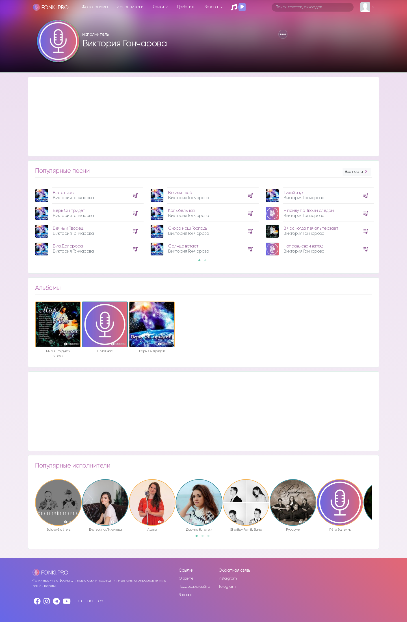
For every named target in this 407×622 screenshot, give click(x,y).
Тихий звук (293, 193)
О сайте (186, 578)
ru (80, 601)
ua (89, 601)
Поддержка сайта (194, 587)
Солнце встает (183, 246)
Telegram (226, 587)
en (100, 601)
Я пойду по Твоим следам (308, 210)
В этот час (63, 193)
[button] (283, 34)
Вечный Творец (68, 228)
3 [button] (210, 538)
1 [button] (201, 262)
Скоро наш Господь (187, 228)
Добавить (186, 7)
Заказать (213, 7)
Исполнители (130, 7)
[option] (88, 220)
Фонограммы (95, 7)
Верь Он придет (69, 210)
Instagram (227, 578)
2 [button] (207, 262)
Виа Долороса (68, 246)
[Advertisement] (197, 116)
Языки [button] (159, 7)
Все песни (357, 172)
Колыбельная (181, 210)
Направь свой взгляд (303, 246)
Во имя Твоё (180, 193)
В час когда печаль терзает (310, 228)
